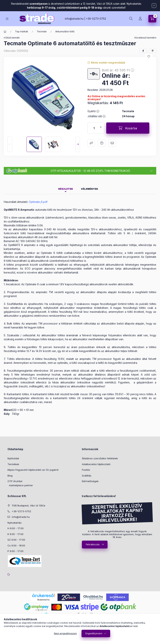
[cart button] (152, 18)
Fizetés (86, 469)
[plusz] (100, 127)
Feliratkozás (93, 544)
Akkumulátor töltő (64, 31)
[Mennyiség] (94, 128)
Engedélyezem (93, 633)
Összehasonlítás (91, 143)
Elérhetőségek (90, 481)
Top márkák (21, 31)
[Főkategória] (5, 31)
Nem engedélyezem (65, 633)
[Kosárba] (127, 128)
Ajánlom (112, 143)
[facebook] (143, 51)
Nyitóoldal (13, 458)
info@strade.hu (74, 18)
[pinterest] (152, 51)
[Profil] (140, 18)
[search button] (131, 18)
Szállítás (86, 475)
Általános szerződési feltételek (100, 458)
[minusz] (100, 129)
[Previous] (9, 144)
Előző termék (12, 37)
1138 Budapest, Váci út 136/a (28, 505)
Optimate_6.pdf (38, 201)
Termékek (13, 464)
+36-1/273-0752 (96, 18)
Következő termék (145, 37)
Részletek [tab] (65, 188)
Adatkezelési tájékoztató (96, 464)
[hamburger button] (7, 18)
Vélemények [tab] (89, 188)
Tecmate (42, 31)
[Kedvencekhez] (149, 56)
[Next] (77, 144)
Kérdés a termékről (101, 143)
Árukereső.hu (43, 600)
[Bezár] (154, 5)
